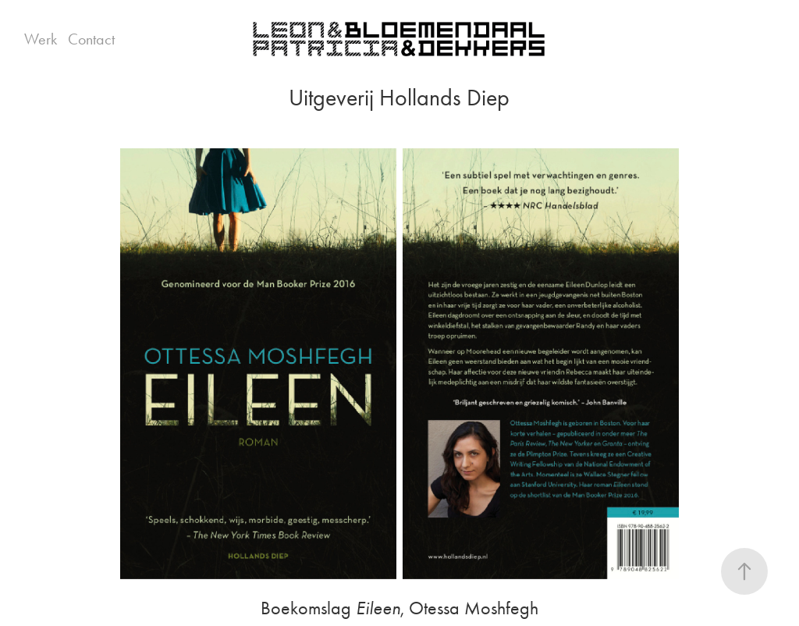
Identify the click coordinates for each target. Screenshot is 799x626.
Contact (91, 39)
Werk (40, 39)
